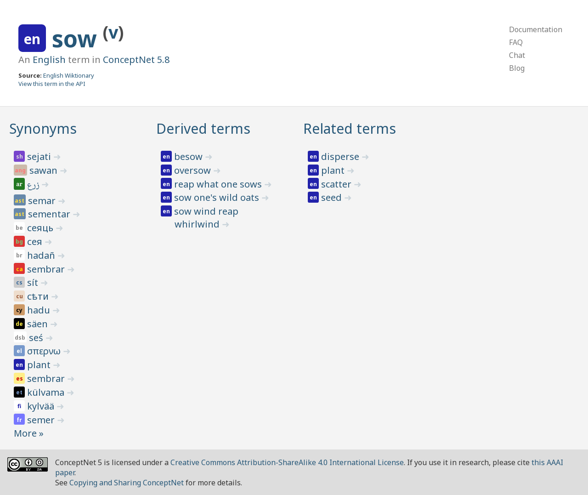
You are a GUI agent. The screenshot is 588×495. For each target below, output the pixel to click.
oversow (193, 170)
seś (37, 337)
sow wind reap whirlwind (206, 217)
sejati (40, 156)
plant (40, 364)
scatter (337, 184)
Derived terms (203, 128)
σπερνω (45, 351)
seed (332, 197)
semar (43, 200)
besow (189, 156)
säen (38, 324)
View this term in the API (51, 84)
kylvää (42, 406)
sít (33, 282)
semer (42, 420)
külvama (47, 392)
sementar (50, 214)
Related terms (349, 128)
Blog (517, 68)
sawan (44, 170)
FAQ (516, 42)
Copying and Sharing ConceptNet (126, 483)
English (49, 59)
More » (29, 433)
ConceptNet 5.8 (136, 59)
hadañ (42, 255)
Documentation (535, 29)
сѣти (39, 296)
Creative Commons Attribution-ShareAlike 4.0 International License (287, 462)
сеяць (41, 228)
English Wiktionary (68, 75)
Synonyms (43, 128)
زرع (34, 185)
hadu (39, 310)
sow (77, 38)
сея (36, 241)
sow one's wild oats (217, 197)
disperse (341, 156)
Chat (517, 55)
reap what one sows (219, 184)
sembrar (47, 269)
